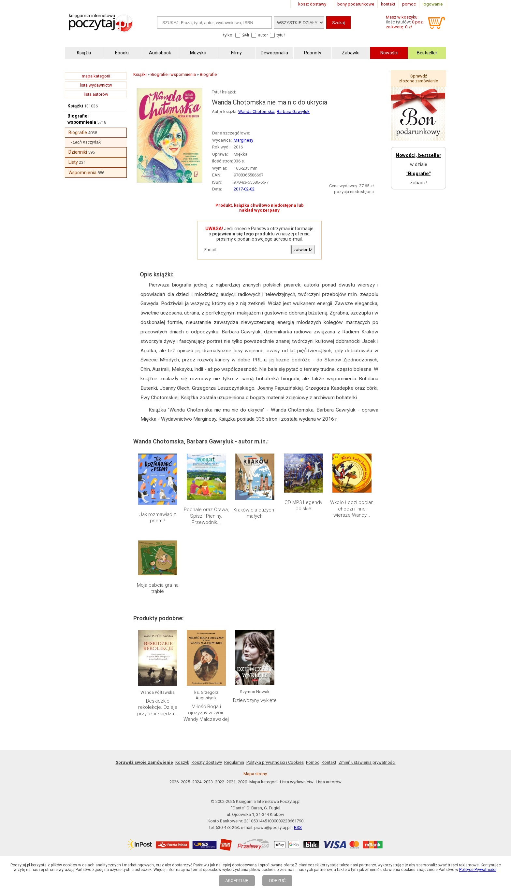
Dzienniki (77, 152)
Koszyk (182, 762)
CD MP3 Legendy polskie (303, 505)
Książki (75, 105)
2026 (174, 781)
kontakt (388, 4)
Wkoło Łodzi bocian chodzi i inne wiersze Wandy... (351, 508)
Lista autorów (329, 781)
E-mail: (210, 249)
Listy (73, 162)
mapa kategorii (96, 76)
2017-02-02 (244, 189)
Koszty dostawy (207, 762)
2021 (231, 781)
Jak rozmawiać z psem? (157, 517)
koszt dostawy (312, 4)
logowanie (433, 4)
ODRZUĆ (277, 880)
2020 (242, 781)
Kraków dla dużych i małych (254, 513)
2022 (219, 781)
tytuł (281, 35)
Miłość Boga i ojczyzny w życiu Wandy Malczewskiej (206, 713)
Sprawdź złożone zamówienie (418, 78)
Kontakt (329, 762)
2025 (185, 781)
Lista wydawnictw (297, 781)
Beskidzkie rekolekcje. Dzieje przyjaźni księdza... (157, 707)
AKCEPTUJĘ (236, 880)
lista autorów (96, 94)
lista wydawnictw (96, 85)
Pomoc (312, 762)
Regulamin (234, 762)
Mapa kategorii (263, 781)
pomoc (409, 4)
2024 (196, 781)
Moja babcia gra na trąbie (158, 588)
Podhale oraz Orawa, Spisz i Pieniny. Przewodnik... (206, 516)
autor (263, 35)
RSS (298, 827)
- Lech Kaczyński (86, 142)
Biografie (77, 132)
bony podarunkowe (355, 4)
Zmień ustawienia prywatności (367, 762)
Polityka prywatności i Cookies (275, 762)
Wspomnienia (82, 172)
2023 (208, 781)
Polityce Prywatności (477, 869)
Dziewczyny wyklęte (255, 700)
